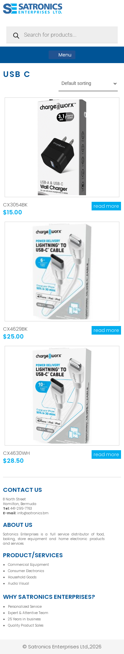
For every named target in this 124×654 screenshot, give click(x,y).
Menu (62, 55)
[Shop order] (88, 83)
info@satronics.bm (33, 513)
